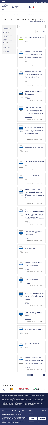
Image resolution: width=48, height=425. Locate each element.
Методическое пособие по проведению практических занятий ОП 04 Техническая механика (34, 314)
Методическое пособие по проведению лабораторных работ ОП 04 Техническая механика (34, 329)
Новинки (19, 30)
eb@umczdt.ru (7, 8)
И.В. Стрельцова (28, 42)
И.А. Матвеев (27, 253)
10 (41, 31)
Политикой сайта (5, 419)
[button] (3, 389)
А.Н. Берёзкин (27, 98)
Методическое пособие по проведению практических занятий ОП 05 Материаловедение (33, 233)
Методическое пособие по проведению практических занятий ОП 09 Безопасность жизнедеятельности (34, 93)
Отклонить (42, 418)
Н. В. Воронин (27, 137)
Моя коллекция (25, 30)
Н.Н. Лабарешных (28, 117)
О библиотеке (30, 21)
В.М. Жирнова (27, 269)
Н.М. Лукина (27, 238)
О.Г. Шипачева (27, 303)
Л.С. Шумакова (27, 152)
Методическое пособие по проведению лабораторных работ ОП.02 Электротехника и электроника (33, 248)
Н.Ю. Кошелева (28, 319)
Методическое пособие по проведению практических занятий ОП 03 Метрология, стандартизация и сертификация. (34, 147)
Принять (33, 418)
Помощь (44, 21)
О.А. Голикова (27, 166)
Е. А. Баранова (27, 82)
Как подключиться (37, 21)
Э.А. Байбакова (28, 62)
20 (43, 31)
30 (44, 31)
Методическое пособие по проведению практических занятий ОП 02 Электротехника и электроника (33, 264)
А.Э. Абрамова (27, 222)
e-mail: (3, 8)
